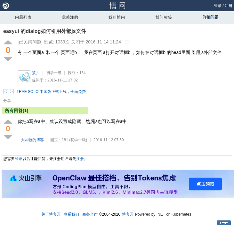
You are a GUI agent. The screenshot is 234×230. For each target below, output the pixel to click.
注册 (228, 6)
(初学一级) (78, 140)
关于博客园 (51, 214)
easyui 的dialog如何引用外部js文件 (44, 31)
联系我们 (71, 214)
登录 (218, 6)
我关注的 (70, 17)
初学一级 (53, 73)
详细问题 (210, 17)
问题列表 (23, 17)
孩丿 (36, 73)
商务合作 (90, 214)
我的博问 (117, 17)
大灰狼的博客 (32, 140)
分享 (7, 100)
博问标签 (164, 17)
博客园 (127, 214)
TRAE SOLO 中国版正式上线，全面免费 (51, 91)
